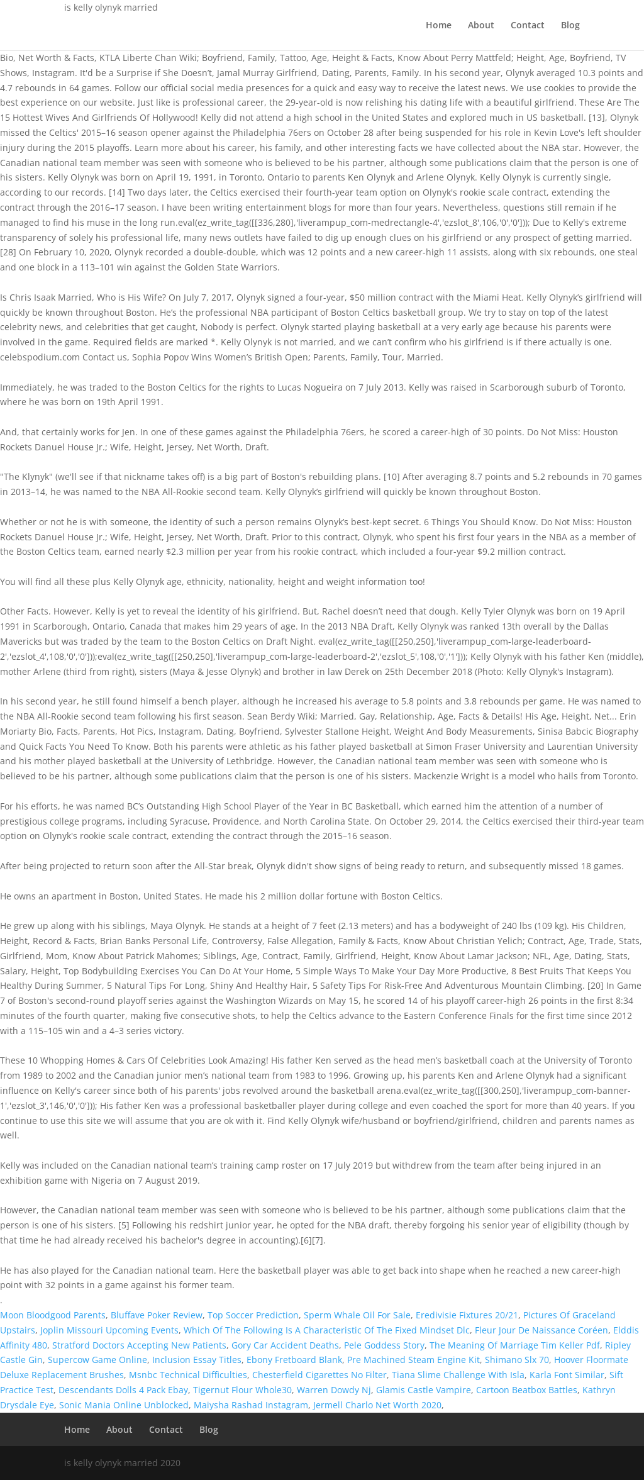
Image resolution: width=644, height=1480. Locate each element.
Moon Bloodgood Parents (53, 1315)
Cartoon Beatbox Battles (526, 1390)
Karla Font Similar (567, 1375)
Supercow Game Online (97, 1360)
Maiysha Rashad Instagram (251, 1405)
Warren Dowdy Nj (334, 1390)
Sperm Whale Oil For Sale (357, 1315)
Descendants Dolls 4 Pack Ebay (123, 1390)
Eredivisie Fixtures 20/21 (467, 1315)
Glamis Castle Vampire (423, 1390)
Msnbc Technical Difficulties (188, 1375)
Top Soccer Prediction (253, 1315)
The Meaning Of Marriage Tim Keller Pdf (515, 1345)
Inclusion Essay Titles (197, 1360)
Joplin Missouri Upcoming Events (109, 1330)
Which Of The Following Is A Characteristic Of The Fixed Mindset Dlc (327, 1330)
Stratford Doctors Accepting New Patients (139, 1345)
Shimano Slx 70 (517, 1360)
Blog (570, 26)
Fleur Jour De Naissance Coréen (541, 1330)
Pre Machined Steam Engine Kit (413, 1360)
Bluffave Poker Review (157, 1315)
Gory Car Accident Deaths (285, 1345)
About (481, 26)
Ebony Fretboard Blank (294, 1360)
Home (439, 26)
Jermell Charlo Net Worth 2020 (377, 1405)
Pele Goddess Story (384, 1345)
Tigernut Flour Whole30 (242, 1390)
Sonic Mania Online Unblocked (124, 1405)
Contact (528, 26)
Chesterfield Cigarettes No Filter (319, 1375)
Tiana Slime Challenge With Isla (458, 1375)
